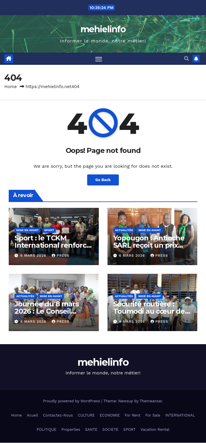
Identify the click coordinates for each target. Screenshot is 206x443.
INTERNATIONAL (180, 415)
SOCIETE (110, 430)
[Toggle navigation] (98, 59)
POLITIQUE (46, 430)
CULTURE (86, 415)
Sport (49, 230)
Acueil (32, 415)
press (60, 256)
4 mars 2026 (132, 322)
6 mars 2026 (34, 256)
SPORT (129, 430)
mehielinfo (103, 29)
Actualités (124, 230)
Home (10, 87)
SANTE (91, 430)
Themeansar (151, 401)
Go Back (103, 180)
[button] (186, 59)
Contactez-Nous (58, 415)
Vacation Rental (155, 430)
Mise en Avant (27, 230)
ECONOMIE (110, 415)
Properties (70, 430)
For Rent (132, 415)
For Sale (152, 415)
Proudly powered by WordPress (72, 401)
